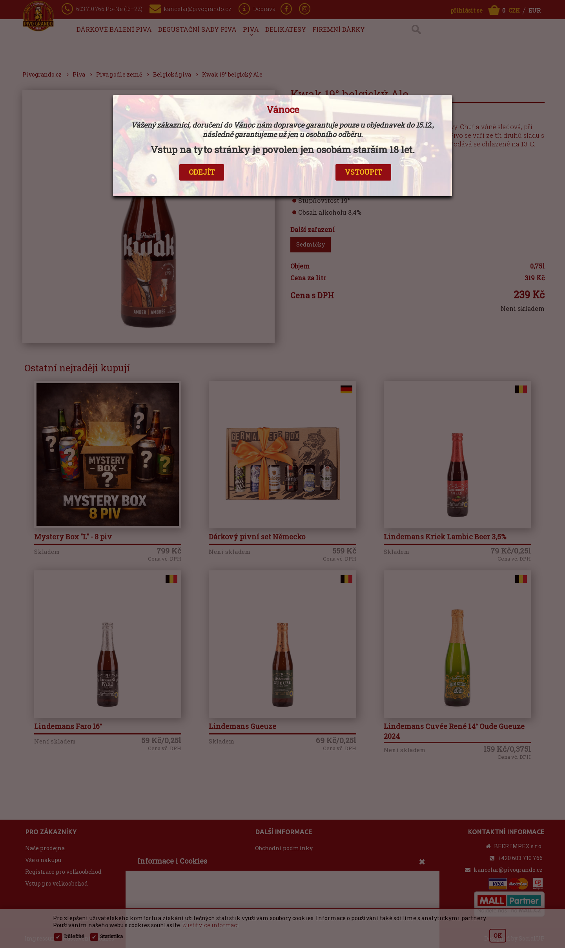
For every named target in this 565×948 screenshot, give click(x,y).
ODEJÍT (202, 172)
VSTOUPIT (363, 172)
